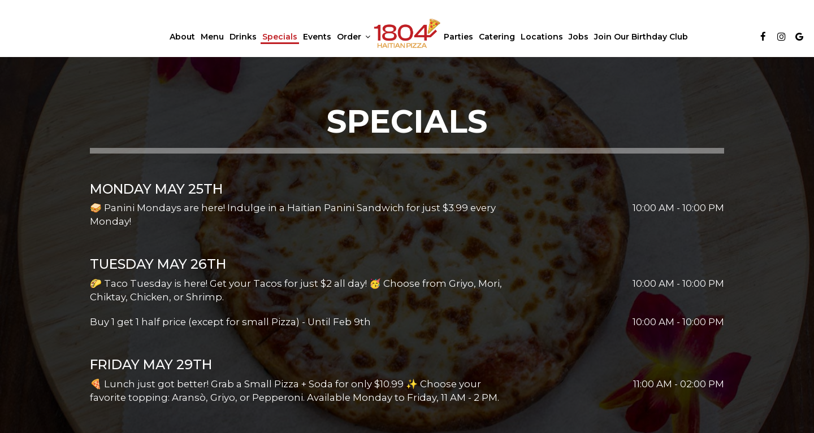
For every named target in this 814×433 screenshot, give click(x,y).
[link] (407, 33)
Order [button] (353, 37)
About (182, 37)
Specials (279, 37)
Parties (458, 37)
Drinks (243, 37)
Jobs (578, 37)
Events (317, 37)
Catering (497, 37)
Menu (212, 37)
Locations (542, 37)
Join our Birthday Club (641, 37)
